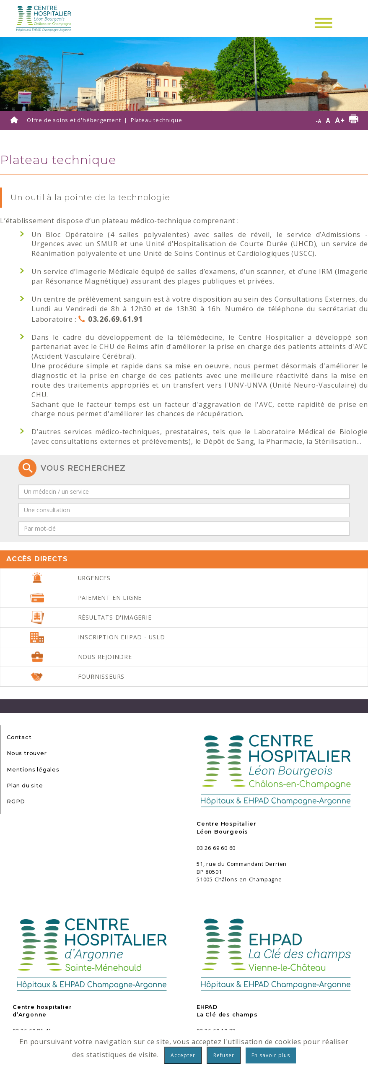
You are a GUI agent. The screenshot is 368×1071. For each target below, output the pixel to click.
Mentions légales (33, 769)
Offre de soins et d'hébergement (74, 120)
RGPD (16, 801)
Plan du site (25, 785)
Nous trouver (27, 753)
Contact (19, 737)
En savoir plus (270, 1055)
